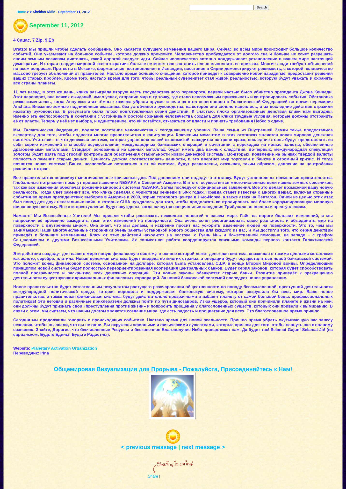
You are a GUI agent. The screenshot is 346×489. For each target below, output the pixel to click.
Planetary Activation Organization (64, 348)
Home (21, 12)
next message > (203, 447)
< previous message (149, 447)
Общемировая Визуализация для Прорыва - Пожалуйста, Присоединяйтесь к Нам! (173, 369)
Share (153, 476)
